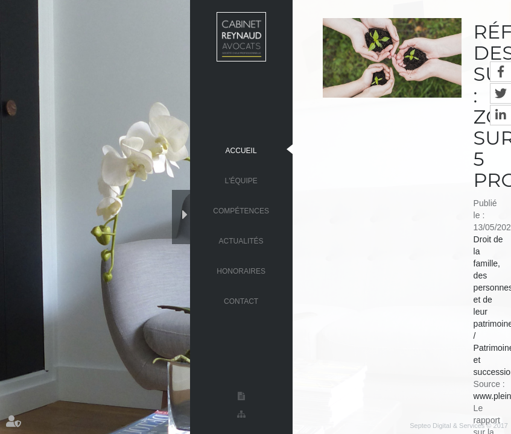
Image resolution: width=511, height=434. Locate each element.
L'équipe (240, 180)
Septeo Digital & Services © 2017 (459, 425)
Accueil (241, 150)
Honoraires (241, 270)
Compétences (241, 210)
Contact (241, 301)
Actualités (241, 240)
